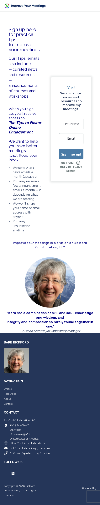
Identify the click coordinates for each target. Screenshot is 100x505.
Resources (10, 393)
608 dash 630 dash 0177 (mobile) (27, 453)
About (7, 398)
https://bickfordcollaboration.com (27, 443)
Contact (8, 403)
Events (8, 388)
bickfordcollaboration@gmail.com (27, 448)
